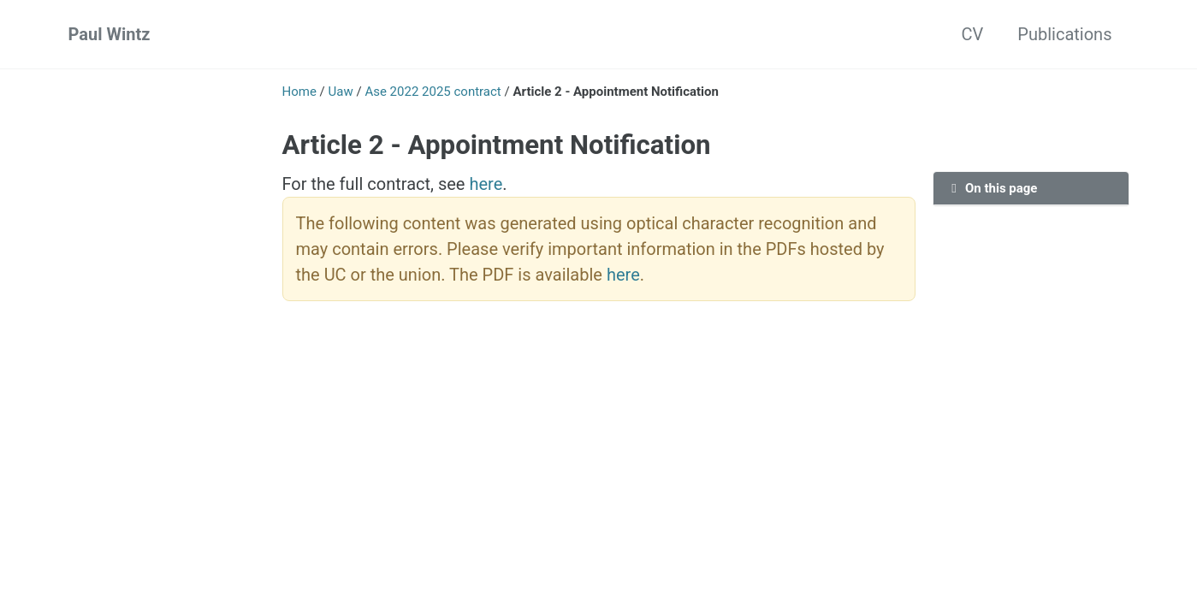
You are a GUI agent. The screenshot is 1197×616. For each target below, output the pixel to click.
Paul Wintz (109, 34)
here (485, 184)
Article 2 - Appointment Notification (496, 145)
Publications (1064, 34)
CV (973, 34)
